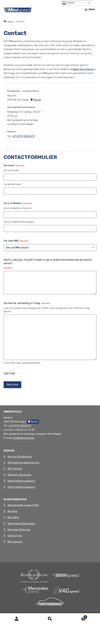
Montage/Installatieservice (23, 462)
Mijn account (16, 618)
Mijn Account (15, 541)
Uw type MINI (16, 241)
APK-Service (15, 468)
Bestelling (13, 517)
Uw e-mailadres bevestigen (19, 221)
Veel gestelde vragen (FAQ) (23, 505)
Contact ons (15, 535)
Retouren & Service (19, 529)
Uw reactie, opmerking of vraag (27, 303)
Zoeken (50, 618)
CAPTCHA (9, 373)
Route (36, 99)
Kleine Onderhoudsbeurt (21, 481)
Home (10, 21)
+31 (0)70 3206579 (23, 136)
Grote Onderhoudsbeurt (21, 487)
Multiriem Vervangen (19, 474)
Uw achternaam (12, 184)
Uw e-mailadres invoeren (18, 208)
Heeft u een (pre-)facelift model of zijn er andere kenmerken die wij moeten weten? (48, 263)
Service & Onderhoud (20, 456)
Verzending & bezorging (21, 523)
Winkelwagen (77, 616)
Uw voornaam (11, 170)
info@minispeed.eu (23, 438)
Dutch (68, 3)
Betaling (12, 511)
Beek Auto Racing (83, 69)
